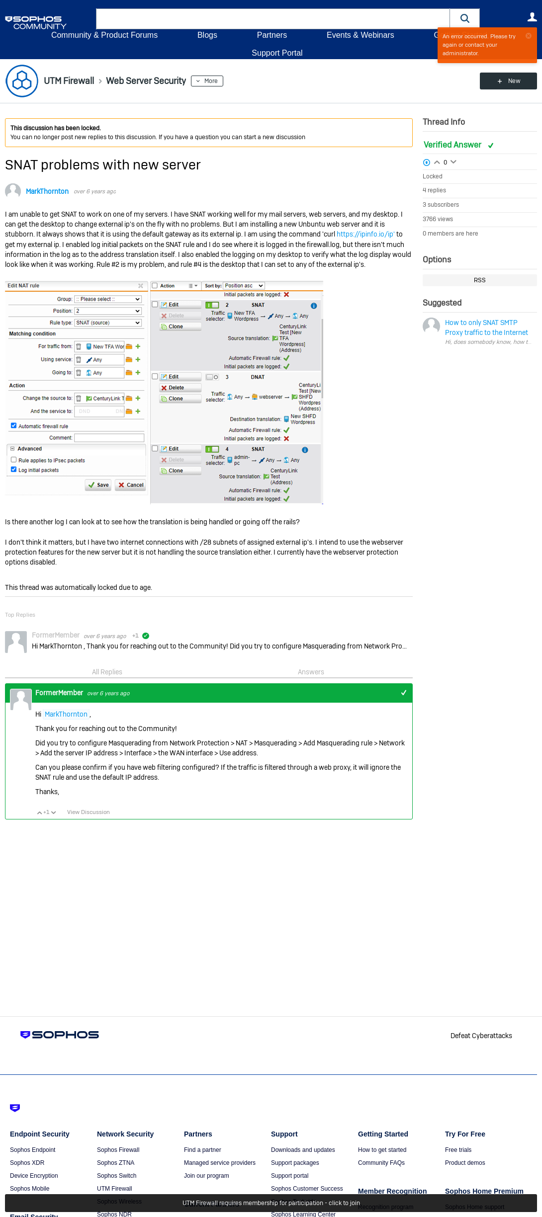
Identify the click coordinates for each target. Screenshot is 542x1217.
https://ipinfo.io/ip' (366, 234)
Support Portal (277, 53)
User (532, 17)
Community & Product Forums (104, 35)
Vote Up (39, 812)
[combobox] (273, 19)
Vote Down (53, 812)
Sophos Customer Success (307, 1188)
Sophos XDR (27, 1162)
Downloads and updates (303, 1149)
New (514, 81)
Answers (311, 671)
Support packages (295, 1162)
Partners (272, 35)
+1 (403, 693)
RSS (480, 280)
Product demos (465, 1162)
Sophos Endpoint (32, 1149)
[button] (465, 18)
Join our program (206, 1175)
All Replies (107, 671)
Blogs (207, 35)
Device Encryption (34, 1175)
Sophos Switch (116, 1175)
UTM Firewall (114, 1188)
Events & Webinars (360, 35)
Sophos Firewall (118, 1149)
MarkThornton (47, 191)
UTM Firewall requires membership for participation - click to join (271, 1203)
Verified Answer (453, 145)
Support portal (289, 1175)
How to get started (382, 1149)
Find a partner (202, 1149)
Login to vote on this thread (437, 161)
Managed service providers (220, 1162)
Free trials (458, 1149)
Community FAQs (381, 1162)
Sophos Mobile (29, 1188)
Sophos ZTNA (115, 1162)
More (211, 81)
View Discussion (88, 812)
